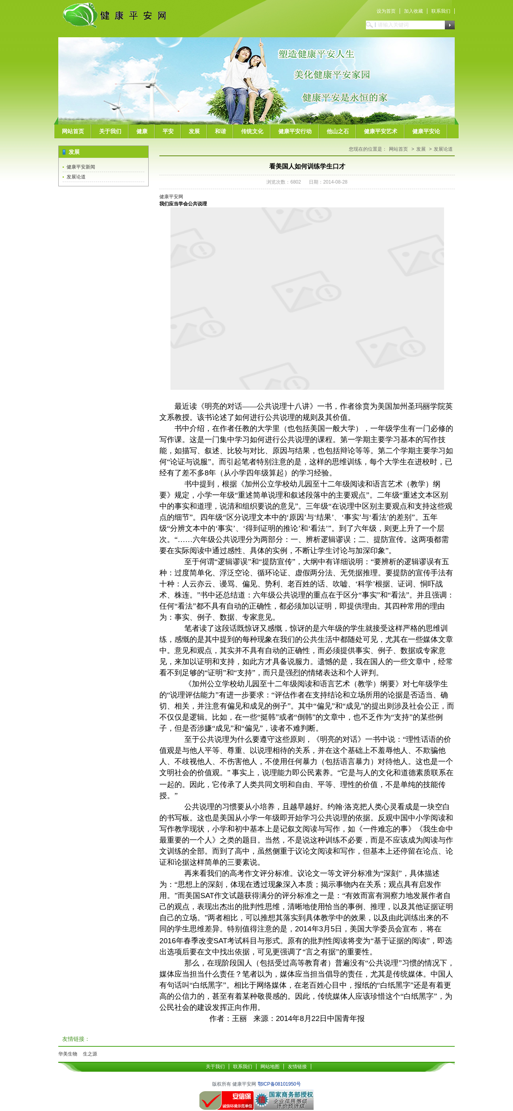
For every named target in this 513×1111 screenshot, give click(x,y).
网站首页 (73, 131)
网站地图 (269, 1066)
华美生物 (67, 1054)
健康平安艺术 (380, 131)
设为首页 (386, 11)
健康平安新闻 (81, 167)
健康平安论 (426, 131)
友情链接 (297, 1066)
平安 (168, 131)
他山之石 (338, 131)
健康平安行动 (295, 131)
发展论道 (76, 177)
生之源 (90, 1054)
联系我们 (440, 11)
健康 (141, 131)
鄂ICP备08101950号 (279, 1084)
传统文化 (252, 131)
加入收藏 (413, 11)
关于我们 (110, 131)
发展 (194, 131)
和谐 (220, 131)
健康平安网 (171, 196)
